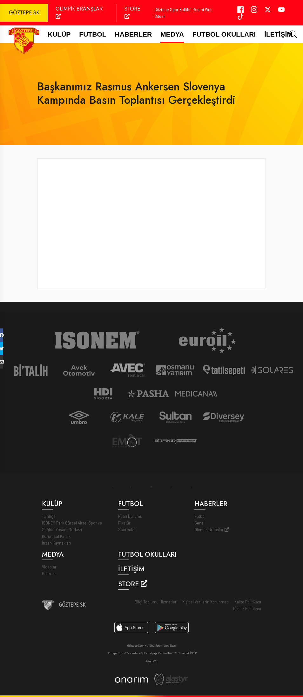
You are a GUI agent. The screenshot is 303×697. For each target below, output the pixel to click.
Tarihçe (49, 516)
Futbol (199, 516)
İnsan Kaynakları (56, 543)
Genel (199, 522)
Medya (172, 34)
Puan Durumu (130, 516)
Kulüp (59, 34)
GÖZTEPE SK (24, 12)
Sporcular (127, 529)
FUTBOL (92, 34)
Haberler (133, 34)
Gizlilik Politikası (247, 608)
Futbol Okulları (224, 34)
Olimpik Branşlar (211, 529)
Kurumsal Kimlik (56, 536)
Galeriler (49, 573)
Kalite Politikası (247, 601)
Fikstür (124, 522)
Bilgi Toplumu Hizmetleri (156, 601)
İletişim (278, 34)
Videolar (49, 566)
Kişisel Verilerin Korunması (206, 601)
